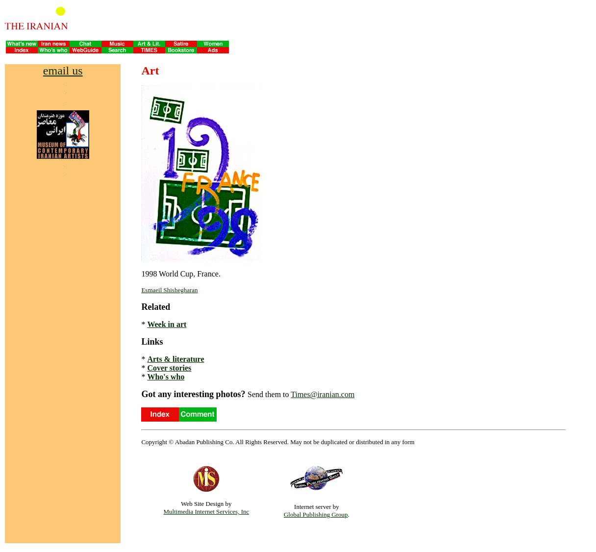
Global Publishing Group (316, 514)
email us (63, 70)
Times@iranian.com (322, 394)
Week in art (166, 324)
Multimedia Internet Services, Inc (206, 511)
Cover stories (169, 368)
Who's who (165, 377)
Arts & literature (175, 359)
